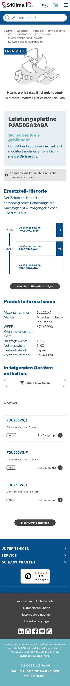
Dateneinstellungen (36, 607)
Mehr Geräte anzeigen (35, 522)
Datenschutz (45, 601)
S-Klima (8, 30)
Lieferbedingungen (37, 621)
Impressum (24, 601)
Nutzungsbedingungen (36, 614)
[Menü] (47, 571)
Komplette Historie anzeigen (35, 286)
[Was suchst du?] (35, 18)
